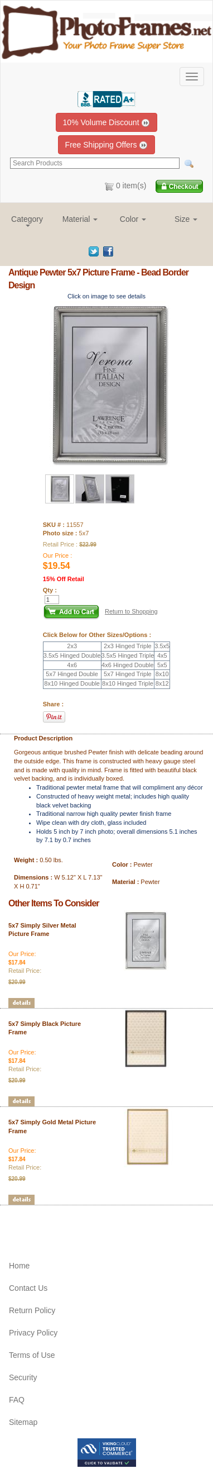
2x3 (72, 646)
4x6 (72, 665)
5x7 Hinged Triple (128, 674)
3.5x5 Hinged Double (72, 655)
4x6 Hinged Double (127, 665)
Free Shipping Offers (106, 145)
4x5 (162, 655)
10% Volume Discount (107, 122)
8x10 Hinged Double (72, 683)
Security (23, 1377)
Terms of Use (32, 1355)
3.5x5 (162, 646)
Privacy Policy (33, 1332)
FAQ (17, 1399)
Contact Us (28, 1288)
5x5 (162, 665)
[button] (27, 220)
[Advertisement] (73, 1222)
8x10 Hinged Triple (127, 683)
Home (19, 1265)
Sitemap (23, 1422)
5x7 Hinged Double (72, 674)
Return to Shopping (131, 611)
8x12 (162, 683)
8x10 (162, 674)
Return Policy (32, 1310)
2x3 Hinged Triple (128, 646)
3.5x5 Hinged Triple (127, 655)
